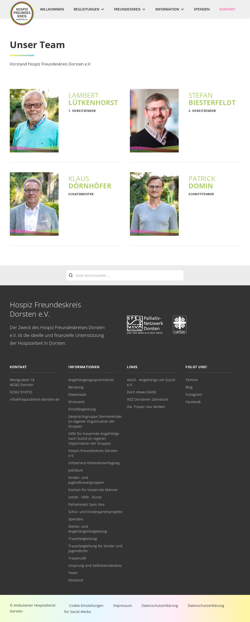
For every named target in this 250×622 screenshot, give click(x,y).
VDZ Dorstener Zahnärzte (147, 399)
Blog (189, 387)
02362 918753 (21, 392)
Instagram (194, 394)
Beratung (75, 387)
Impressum (122, 605)
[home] (22, 13)
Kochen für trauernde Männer (93, 489)
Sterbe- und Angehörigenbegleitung (87, 529)
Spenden (202, 9)
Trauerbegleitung (82, 538)
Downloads (77, 394)
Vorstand (75, 580)
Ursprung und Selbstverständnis (95, 565)
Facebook (193, 401)
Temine (192, 379)
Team (72, 572)
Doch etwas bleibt (141, 392)
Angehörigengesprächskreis (91, 379)
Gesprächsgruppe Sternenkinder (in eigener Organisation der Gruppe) (95, 421)
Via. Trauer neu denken (146, 406)
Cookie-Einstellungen (86, 605)
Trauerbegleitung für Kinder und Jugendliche (95, 548)
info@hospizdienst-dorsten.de (34, 399)
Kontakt (227, 9)
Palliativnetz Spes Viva (86, 504)
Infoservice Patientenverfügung (94, 463)
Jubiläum (75, 470)
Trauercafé (77, 558)
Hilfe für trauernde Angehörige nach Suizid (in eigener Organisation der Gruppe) (93, 438)
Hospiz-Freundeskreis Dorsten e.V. (93, 453)
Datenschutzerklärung (160, 605)
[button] (89, 9)
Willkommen (52, 9)
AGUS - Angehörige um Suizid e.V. (151, 382)
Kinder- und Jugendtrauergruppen (86, 480)
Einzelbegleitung (82, 409)
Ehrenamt (76, 401)
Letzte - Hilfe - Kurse (85, 497)
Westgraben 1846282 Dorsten (22, 382)
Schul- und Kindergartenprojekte (95, 511)
